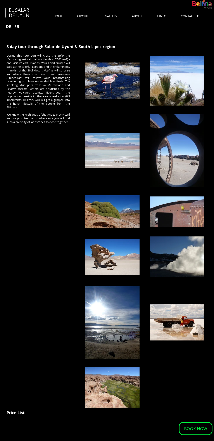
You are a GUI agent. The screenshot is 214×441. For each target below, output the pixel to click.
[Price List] (16, 412)
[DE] (8, 26)
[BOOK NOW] (195, 428)
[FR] (17, 26)
